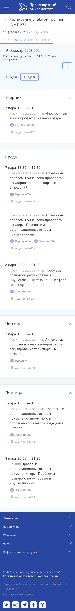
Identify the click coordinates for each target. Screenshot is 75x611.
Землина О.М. (44, 241)
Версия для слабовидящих (19, 594)
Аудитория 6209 (22, 201)
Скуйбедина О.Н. (22, 125)
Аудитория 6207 (22, 132)
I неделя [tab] (11, 77)
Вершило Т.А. (20, 194)
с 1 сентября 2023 (26, 40)
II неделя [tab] (29, 77)
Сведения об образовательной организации (30, 576)
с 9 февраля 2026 (26, 32)
